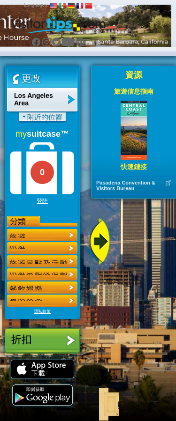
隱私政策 (42, 311)
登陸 (42, 201)
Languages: (36, 4)
